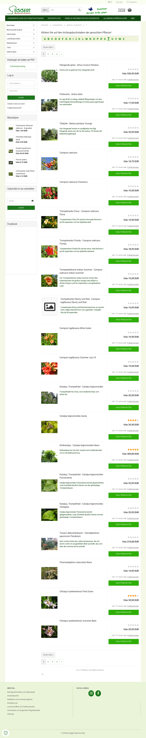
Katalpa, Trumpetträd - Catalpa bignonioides (81, 386)
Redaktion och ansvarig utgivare (19, 699)
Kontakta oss (54, 18)
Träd (8, 47)
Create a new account (16, 104)
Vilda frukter (11, 52)
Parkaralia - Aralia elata (71, 94)
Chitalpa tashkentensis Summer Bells (78, 620)
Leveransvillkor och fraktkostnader (26, 18)
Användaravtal (12, 696)
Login (119, 2)
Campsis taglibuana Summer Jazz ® (78, 357)
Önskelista (132, 2)
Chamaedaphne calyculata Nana (76, 562)
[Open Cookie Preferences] (5, 733)
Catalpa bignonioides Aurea (73, 416)
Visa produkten (123, 86)
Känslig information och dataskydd (82, 18)
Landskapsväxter (13, 39)
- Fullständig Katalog (17, 66)
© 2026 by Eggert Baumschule (73, 733)
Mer (133, 18)
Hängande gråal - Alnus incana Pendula (79, 65)
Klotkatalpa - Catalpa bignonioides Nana (79, 445)
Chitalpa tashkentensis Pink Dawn (76, 591)
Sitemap (10, 714)
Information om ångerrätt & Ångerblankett (23, 710)
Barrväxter (11, 25)
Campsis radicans (68, 152)
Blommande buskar (14, 30)
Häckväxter (11, 34)
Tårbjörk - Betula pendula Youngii (76, 123)
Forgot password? (14, 108)
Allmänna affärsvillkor (115, 18)
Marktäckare (12, 43)
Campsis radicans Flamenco (74, 182)
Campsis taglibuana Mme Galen (75, 328)
